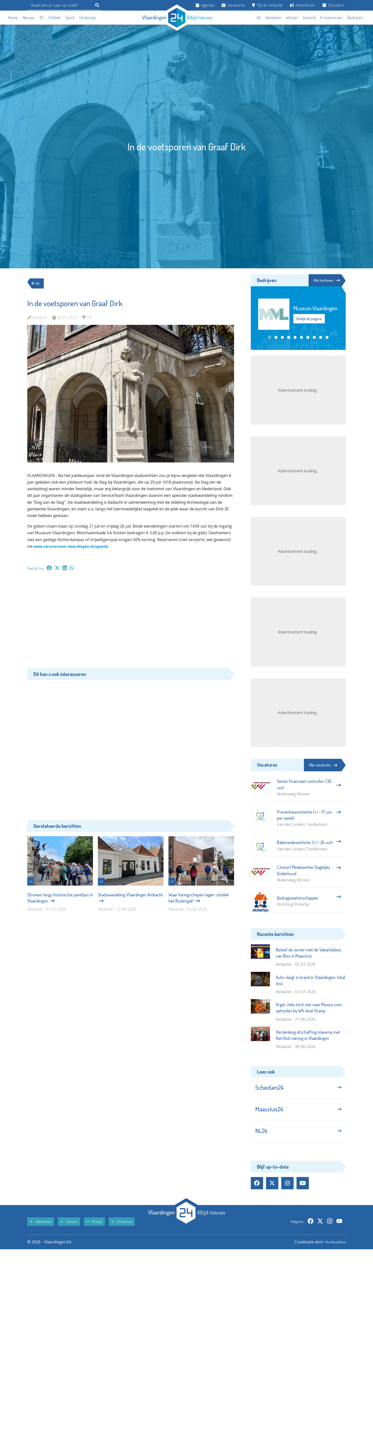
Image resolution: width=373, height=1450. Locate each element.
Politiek (54, 17)
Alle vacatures (323, 764)
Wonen (292, 17)
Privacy (94, 1229)
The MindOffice (332, 1250)
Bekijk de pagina (309, 319)
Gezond (309, 17)
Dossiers (333, 5)
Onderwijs (87, 17)
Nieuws (29, 17)
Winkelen (273, 17)
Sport (70, 17)
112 (42, 17)
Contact (69, 1229)
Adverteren (302, 5)
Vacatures (233, 5)
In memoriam (331, 17)
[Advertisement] (130, 622)
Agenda (205, 5)
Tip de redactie (267, 5)
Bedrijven (355, 17)
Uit (258, 17)
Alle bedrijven (323, 280)
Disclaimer (121, 1229)
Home (13, 17)
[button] (269, 338)
